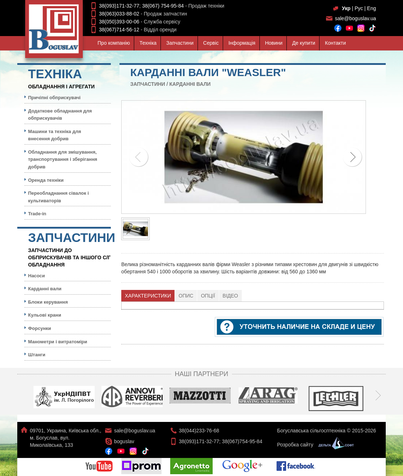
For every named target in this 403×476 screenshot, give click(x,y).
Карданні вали (190, 84)
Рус (358, 8)
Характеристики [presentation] (148, 296)
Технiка (148, 43)
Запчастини (180, 43)
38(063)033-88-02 (119, 14)
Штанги (36, 354)
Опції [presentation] (208, 296)
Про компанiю (114, 43)
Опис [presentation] (185, 296)
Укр (346, 8)
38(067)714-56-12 (119, 29)
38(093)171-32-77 (119, 6)
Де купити (303, 43)
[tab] (148, 295)
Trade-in (37, 213)
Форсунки (39, 328)
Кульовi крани (44, 315)
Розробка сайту (313, 445)
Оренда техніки (46, 180)
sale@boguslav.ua (355, 18)
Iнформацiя (241, 43)
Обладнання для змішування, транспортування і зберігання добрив (62, 159)
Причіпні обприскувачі (54, 97)
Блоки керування (48, 302)
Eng (371, 8)
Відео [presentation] (230, 296)
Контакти (335, 43)
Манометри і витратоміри (57, 341)
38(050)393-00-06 (119, 22)
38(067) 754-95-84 (163, 6)
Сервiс (211, 43)
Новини (273, 43)
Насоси (36, 275)
